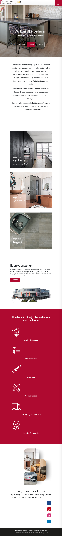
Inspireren (22, 45)
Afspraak (31, 45)
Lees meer (15, 280)
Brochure (40, 45)
